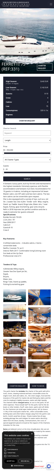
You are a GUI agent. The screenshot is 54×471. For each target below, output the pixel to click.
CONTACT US (38, 461)
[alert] (18, 450)
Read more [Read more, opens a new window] (19, 445)
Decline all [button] (25, 461)
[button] (18, 466)
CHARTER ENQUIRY (42, 66)
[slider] (3, 153)
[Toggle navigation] (51, 4)
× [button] (32, 434)
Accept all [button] (11, 461)
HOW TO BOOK (38, 386)
